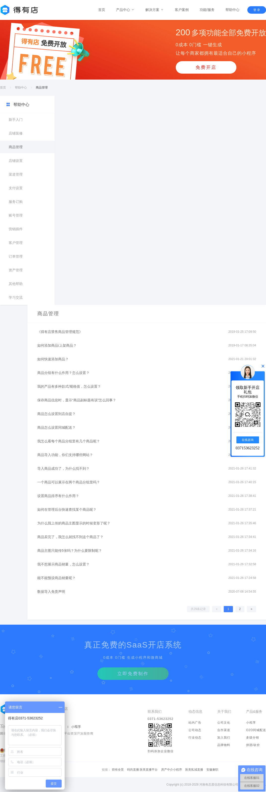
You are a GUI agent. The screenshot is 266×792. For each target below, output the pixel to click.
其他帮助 (16, 284)
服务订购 (16, 202)
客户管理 (16, 243)
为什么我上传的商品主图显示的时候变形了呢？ (73, 523)
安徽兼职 (212, 769)
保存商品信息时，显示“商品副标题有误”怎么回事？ (76, 400)
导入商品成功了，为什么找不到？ (63, 468)
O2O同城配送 (256, 730)
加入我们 (223, 737)
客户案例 (182, 10)
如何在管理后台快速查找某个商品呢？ (66, 510)
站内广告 (194, 722)
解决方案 (154, 10)
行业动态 (194, 737)
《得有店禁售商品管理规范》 (60, 332)
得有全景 (118, 769)
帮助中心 (232, 10)
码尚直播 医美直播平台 (142, 769)
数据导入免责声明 (51, 592)
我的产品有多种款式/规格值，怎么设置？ (69, 386)
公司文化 (223, 722)
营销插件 (16, 229)
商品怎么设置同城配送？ (56, 427)
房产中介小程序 (171, 769)
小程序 (251, 722)
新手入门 (16, 120)
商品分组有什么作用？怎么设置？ (63, 373)
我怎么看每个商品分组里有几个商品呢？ (68, 441)
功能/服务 (207, 10)
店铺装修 (16, 133)
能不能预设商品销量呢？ (56, 578)
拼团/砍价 (253, 745)
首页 (101, 10)
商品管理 (16, 147)
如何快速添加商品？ (53, 359)
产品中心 (125, 10)
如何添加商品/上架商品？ (57, 345)
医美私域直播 (194, 769)
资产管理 (16, 270)
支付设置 (16, 188)
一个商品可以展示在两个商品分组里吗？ (68, 482)
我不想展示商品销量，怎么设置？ (63, 564)
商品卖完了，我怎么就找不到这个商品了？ (70, 537)
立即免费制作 (133, 673)
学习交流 (16, 297)
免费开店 (206, 67)
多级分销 (252, 737)
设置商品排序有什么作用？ (58, 496)
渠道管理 (16, 174)
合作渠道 (223, 730)
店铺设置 (16, 161)
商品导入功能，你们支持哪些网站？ (65, 455)
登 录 (256, 10)
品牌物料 (223, 745)
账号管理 (16, 215)
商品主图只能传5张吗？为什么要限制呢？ (69, 551)
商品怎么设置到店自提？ (56, 414)
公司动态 (194, 730)
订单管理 (16, 256)
